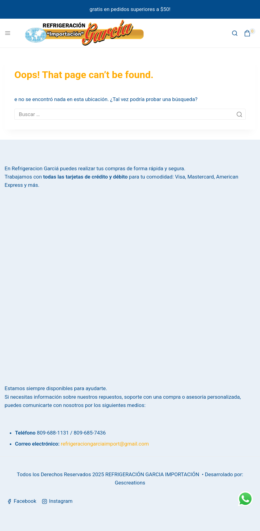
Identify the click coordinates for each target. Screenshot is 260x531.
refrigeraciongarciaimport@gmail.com (105, 444)
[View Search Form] (235, 33)
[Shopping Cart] (249, 33)
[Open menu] (8, 33)
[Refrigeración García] (84, 33)
